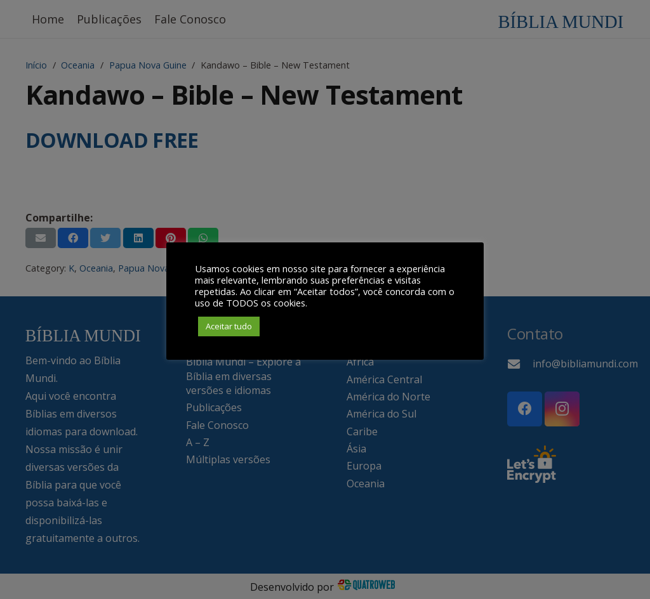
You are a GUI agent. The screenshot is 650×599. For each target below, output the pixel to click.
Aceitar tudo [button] (229, 326)
